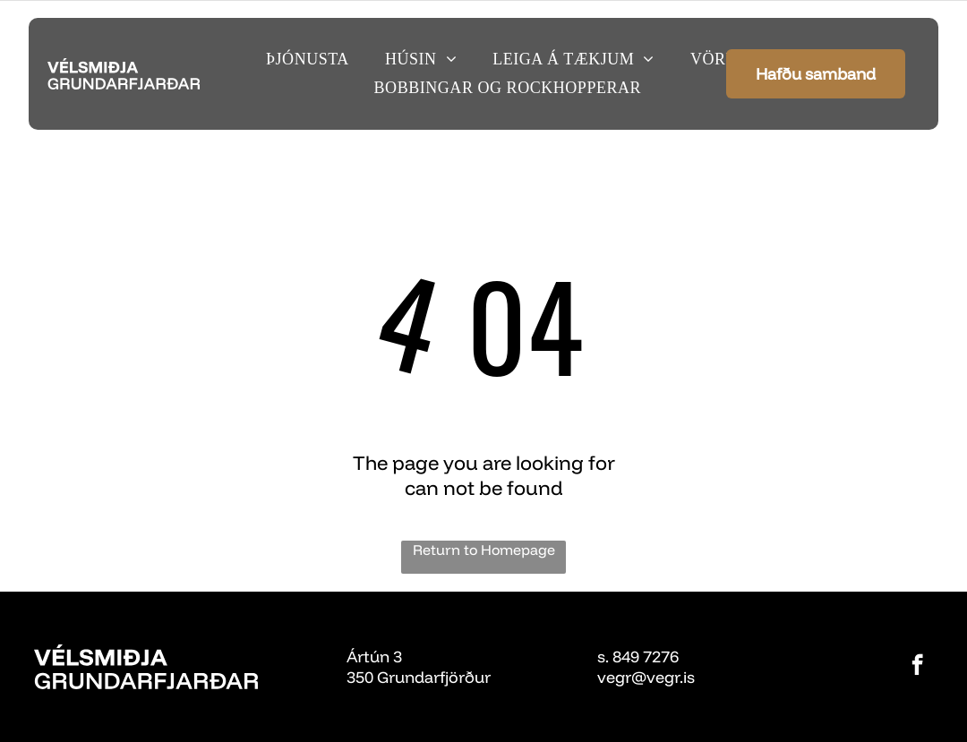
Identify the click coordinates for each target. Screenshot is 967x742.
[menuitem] (307, 59)
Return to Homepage (484, 550)
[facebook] (917, 667)
